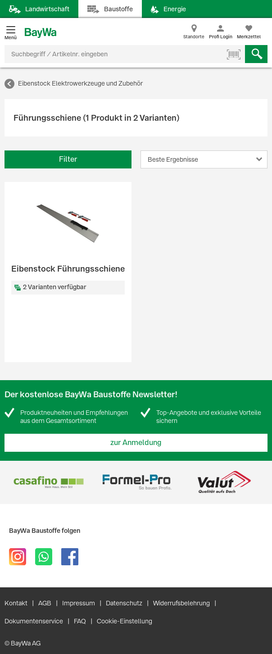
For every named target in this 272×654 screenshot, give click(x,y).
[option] (48, 482)
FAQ (80, 621)
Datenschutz (124, 603)
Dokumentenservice (34, 621)
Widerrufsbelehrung (181, 603)
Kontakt (16, 603)
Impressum (78, 603)
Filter (68, 159)
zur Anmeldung (136, 442)
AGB (44, 603)
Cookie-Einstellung (124, 621)
